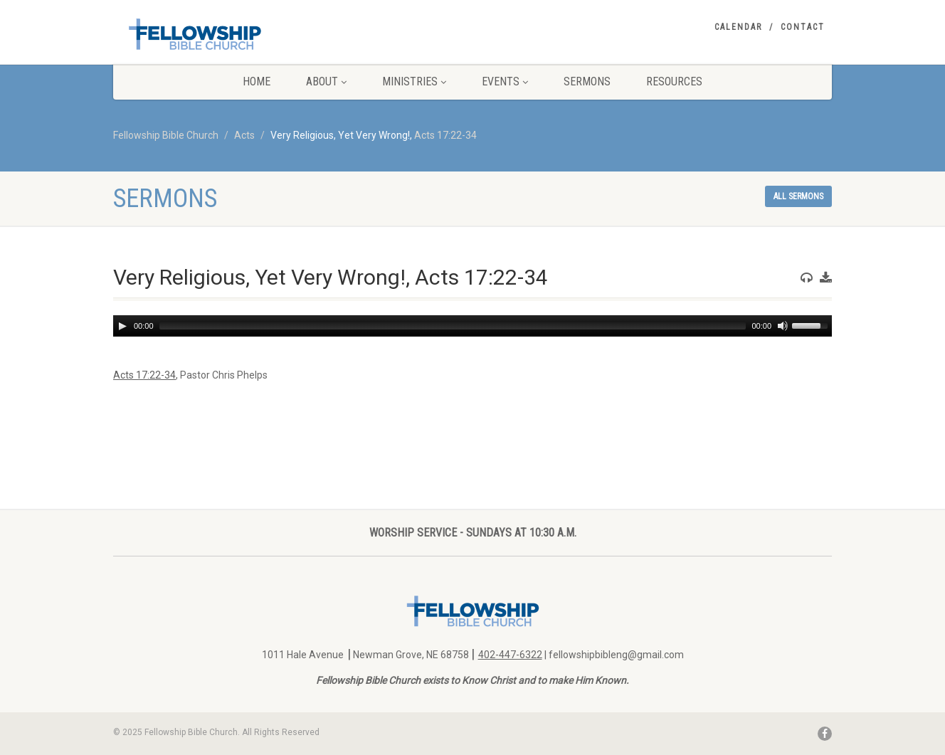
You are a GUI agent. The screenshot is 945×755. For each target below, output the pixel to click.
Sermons (587, 81)
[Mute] (782, 326)
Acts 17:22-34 (445, 135)
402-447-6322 (510, 654)
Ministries (414, 81)
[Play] (122, 326)
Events (505, 81)
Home (256, 81)
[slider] (452, 325)
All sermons (798, 196)
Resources (674, 81)
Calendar (738, 27)
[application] (472, 326)
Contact (803, 27)
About (326, 81)
